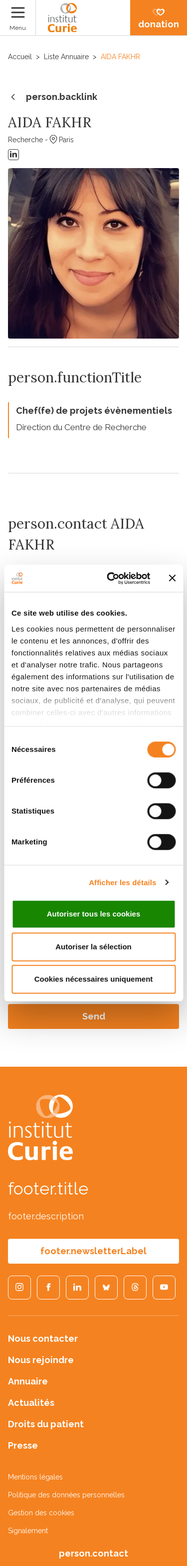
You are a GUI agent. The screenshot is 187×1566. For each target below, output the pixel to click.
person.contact (93, 1553)
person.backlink (52, 97)
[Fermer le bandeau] (172, 578)
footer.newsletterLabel (93, 1251)
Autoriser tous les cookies (94, 914)
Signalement (28, 1531)
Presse (23, 1445)
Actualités (31, 1402)
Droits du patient (46, 1424)
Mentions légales (35, 1477)
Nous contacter (43, 1338)
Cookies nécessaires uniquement (93, 979)
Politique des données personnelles (66, 1495)
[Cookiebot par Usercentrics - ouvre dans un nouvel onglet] (111, 578)
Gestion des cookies (41, 1513)
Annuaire (28, 1381)
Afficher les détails (122, 882)
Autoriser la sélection (93, 946)
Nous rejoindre (41, 1360)
